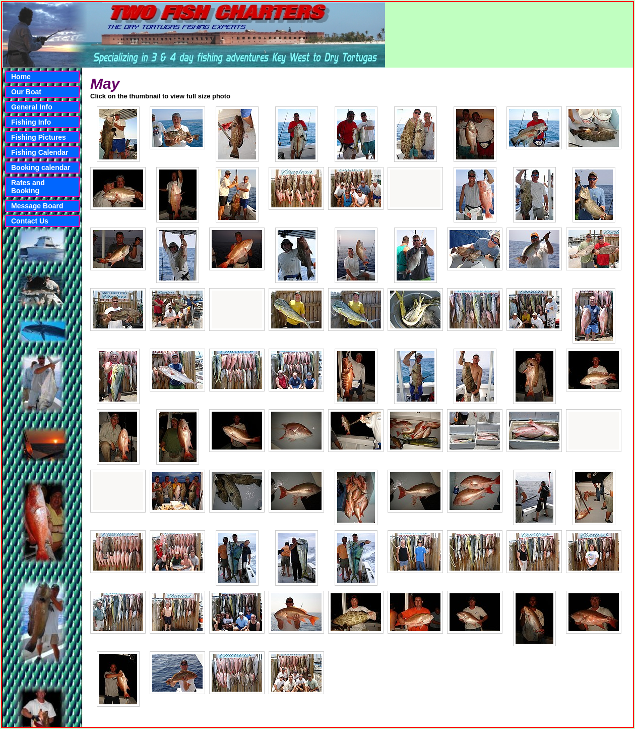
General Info (31, 107)
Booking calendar (40, 167)
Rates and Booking (28, 187)
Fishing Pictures (38, 137)
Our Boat (26, 92)
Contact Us (29, 221)
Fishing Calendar (40, 152)
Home (21, 77)
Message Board (37, 206)
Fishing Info (31, 122)
